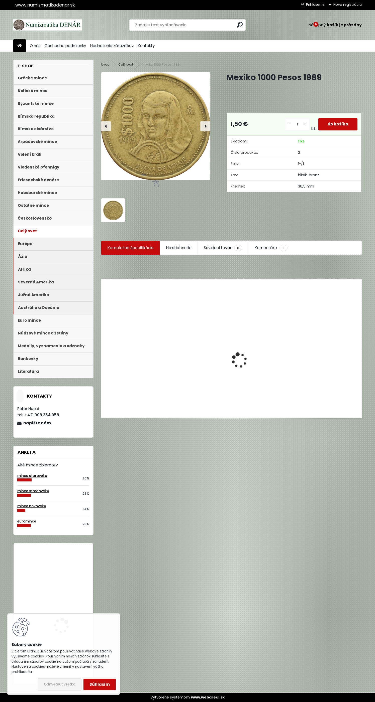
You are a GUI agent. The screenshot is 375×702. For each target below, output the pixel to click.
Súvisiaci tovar (223, 248)
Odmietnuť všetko (59, 684)
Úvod (105, 64)
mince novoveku (31, 506)
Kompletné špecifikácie (130, 248)
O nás (35, 45)
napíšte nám (37, 423)
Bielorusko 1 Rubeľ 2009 (66, 567)
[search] (240, 25)
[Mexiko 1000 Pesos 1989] (155, 126)
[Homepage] (19, 46)
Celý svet (125, 64)
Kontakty (146, 45)
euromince (26, 521)
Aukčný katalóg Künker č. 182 (129, 378)
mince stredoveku (33, 491)
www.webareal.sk (208, 697)
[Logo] (47, 25)
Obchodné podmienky (65, 45)
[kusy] (296, 124)
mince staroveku (32, 475)
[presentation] (106, 126)
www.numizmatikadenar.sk (45, 5)
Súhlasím (99, 684)
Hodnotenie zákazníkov (112, 45)
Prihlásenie (315, 4)
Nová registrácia (347, 4)
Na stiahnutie (179, 248)
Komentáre (271, 248)
